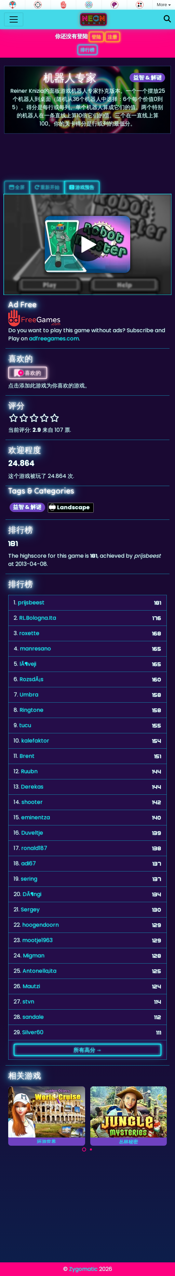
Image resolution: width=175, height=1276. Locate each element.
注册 (112, 37)
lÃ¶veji (27, 664)
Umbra (28, 695)
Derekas (32, 787)
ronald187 (34, 848)
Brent (27, 756)
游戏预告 (81, 187)
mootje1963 (37, 940)
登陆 (96, 37)
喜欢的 (27, 372)
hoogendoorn (40, 925)
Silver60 (32, 1032)
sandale (33, 1017)
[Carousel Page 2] (91, 1149)
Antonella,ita (39, 971)
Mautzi (31, 986)
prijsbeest (31, 602)
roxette (29, 633)
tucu (25, 725)
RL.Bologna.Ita (37, 618)
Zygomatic (83, 1269)
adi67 (28, 863)
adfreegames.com (54, 338)
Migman (33, 955)
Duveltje (32, 833)
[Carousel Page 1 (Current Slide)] (84, 1149)
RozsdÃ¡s (31, 679)
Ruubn (29, 771)
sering (29, 879)
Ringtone (31, 710)
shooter (32, 802)
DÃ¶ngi (32, 894)
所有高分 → (87, 1049)
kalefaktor (35, 741)
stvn (28, 1002)
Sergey (30, 909)
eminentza (35, 817)
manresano (35, 648)
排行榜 (87, 50)
